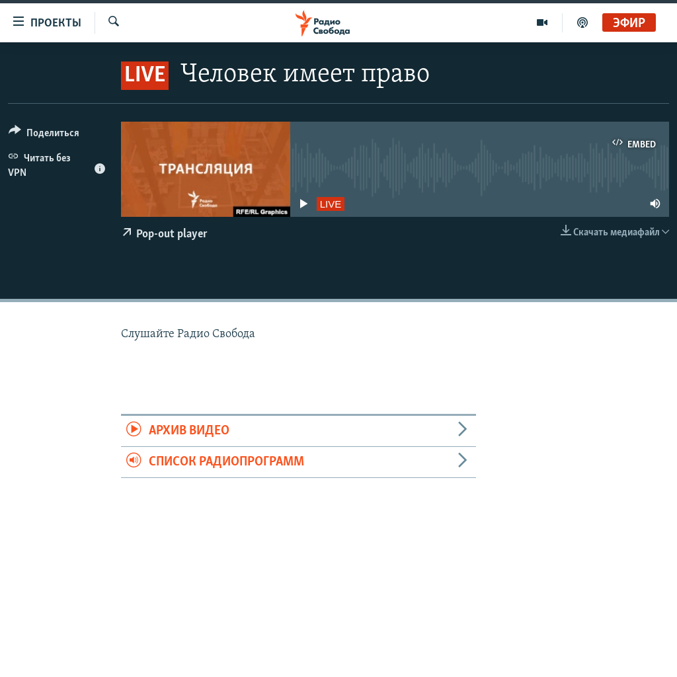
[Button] (44, 135)
